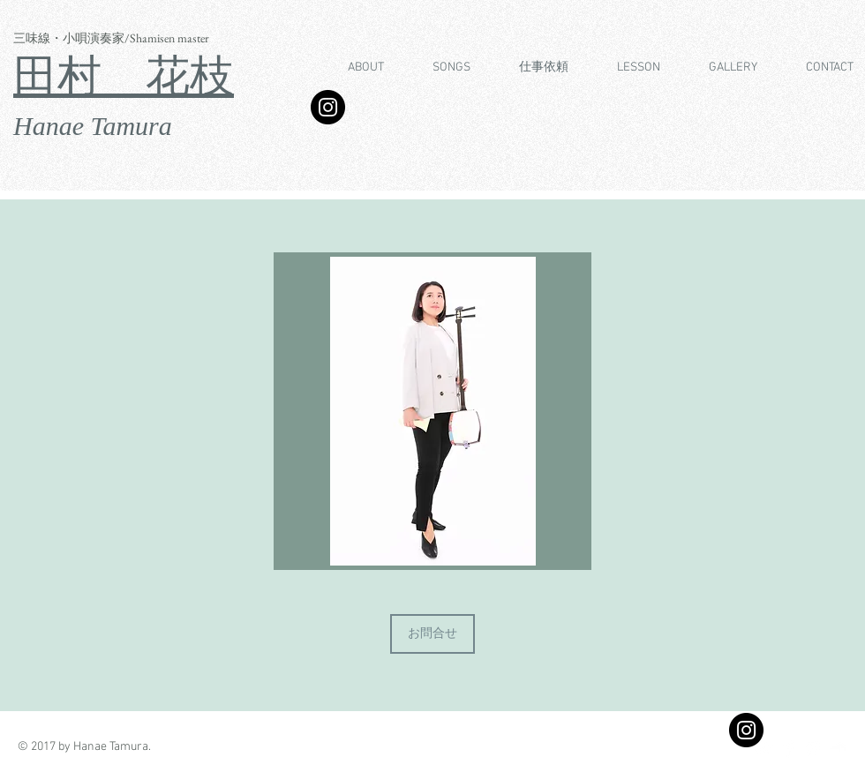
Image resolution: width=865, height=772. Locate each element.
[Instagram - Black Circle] (746, 730)
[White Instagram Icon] (813, 748)
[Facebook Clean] (788, 748)
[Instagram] (328, 107)
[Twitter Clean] (764, 748)
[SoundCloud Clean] (838, 748)
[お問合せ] (432, 634)
